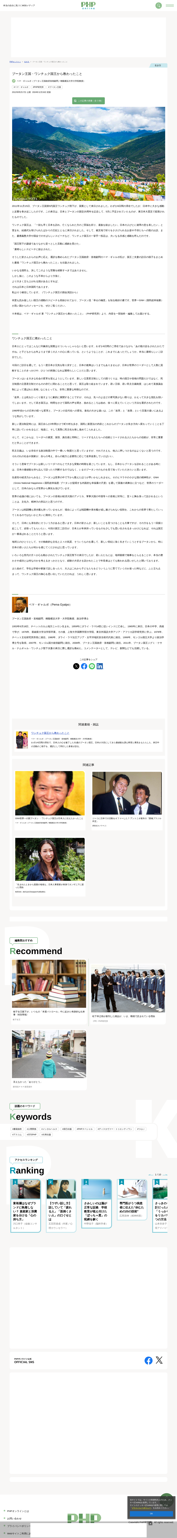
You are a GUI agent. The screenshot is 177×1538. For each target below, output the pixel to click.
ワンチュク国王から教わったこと (50, 733)
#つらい (141, 1129)
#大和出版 (46, 1134)
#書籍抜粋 (17, 1129)
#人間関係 (31, 1129)
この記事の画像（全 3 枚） (90, 101)
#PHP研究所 (38, 87)
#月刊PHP (31, 1134)
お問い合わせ (14, 1518)
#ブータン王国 (54, 87)
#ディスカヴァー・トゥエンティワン (115, 1129)
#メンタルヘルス (49, 1129)
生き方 (158, 65)
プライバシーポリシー (141, 1508)
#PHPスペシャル (85, 1129)
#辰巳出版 (67, 1129)
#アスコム (17, 1134)
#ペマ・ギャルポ (21, 87)
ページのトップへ (166, 1497)
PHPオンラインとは (18, 1511)
